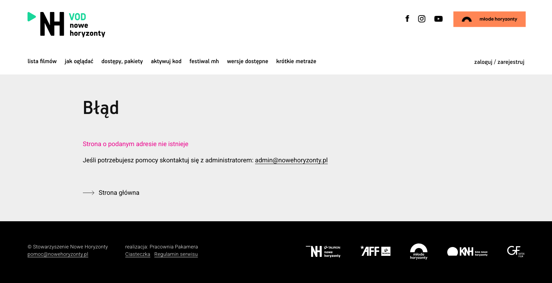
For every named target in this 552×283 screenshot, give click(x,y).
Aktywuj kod (166, 61)
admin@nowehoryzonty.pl (291, 160)
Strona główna (119, 193)
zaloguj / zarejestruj (499, 62)
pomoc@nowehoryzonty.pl (58, 254)
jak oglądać (79, 61)
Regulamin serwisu (176, 254)
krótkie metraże (296, 61)
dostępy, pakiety (122, 61)
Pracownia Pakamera (174, 247)
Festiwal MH (204, 61)
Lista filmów (42, 61)
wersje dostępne (247, 61)
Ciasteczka (137, 254)
